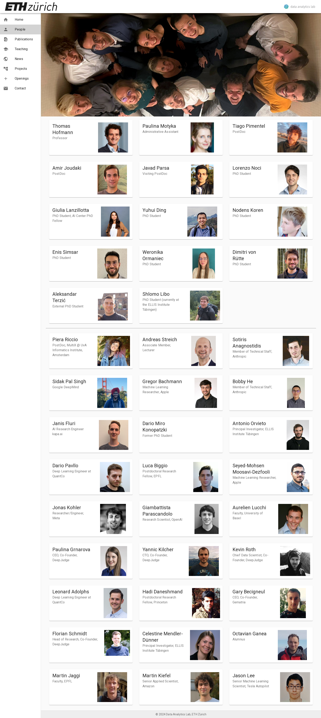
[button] (20, 20)
